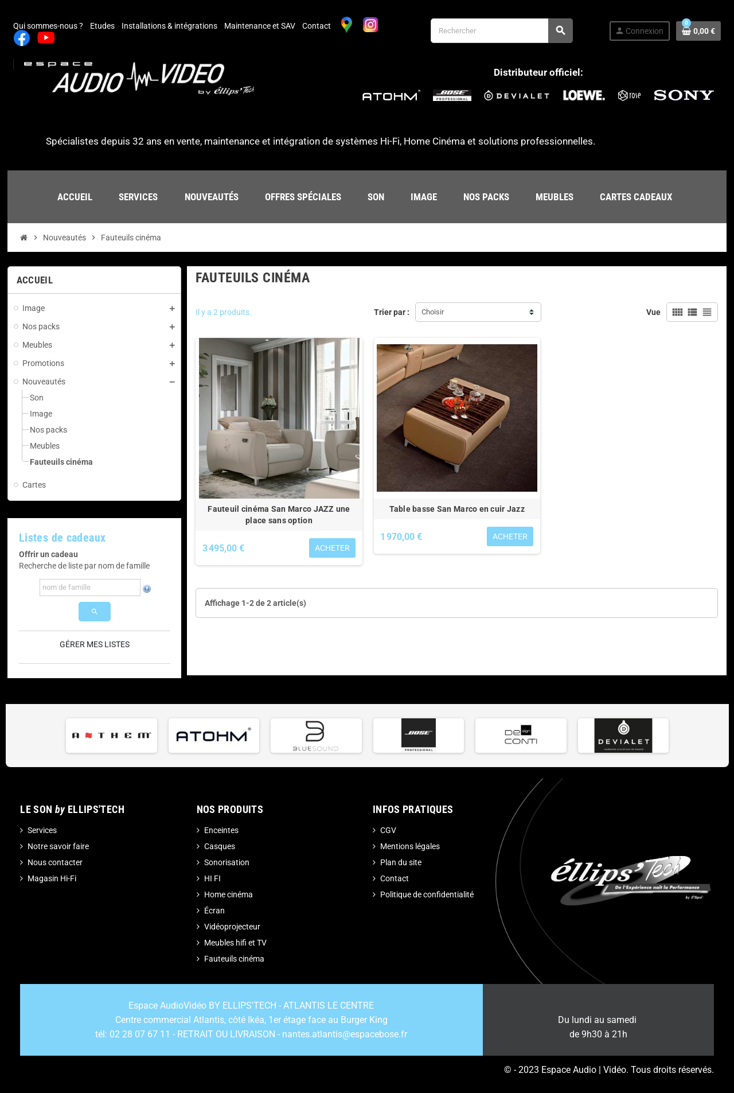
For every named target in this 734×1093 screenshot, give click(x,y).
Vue (653, 312)
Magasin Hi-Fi (52, 878)
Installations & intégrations (169, 25)
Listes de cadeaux (62, 537)
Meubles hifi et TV (235, 942)
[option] (111, 735)
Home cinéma (228, 894)
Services (42, 830)
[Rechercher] (501, 30)
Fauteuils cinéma (234, 958)
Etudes (102, 25)
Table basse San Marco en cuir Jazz (457, 509)
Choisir (432, 312)
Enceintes (221, 830)
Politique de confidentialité (427, 894)
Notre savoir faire (58, 846)
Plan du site (400, 862)
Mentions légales (410, 846)
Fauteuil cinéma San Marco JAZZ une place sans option (279, 514)
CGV (388, 830)
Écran (214, 910)
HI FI (212, 878)
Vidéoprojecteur (232, 926)
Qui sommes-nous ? (48, 25)
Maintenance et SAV (259, 25)
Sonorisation (226, 862)
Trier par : (391, 312)
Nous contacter (55, 862)
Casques (219, 846)
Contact (316, 25)
